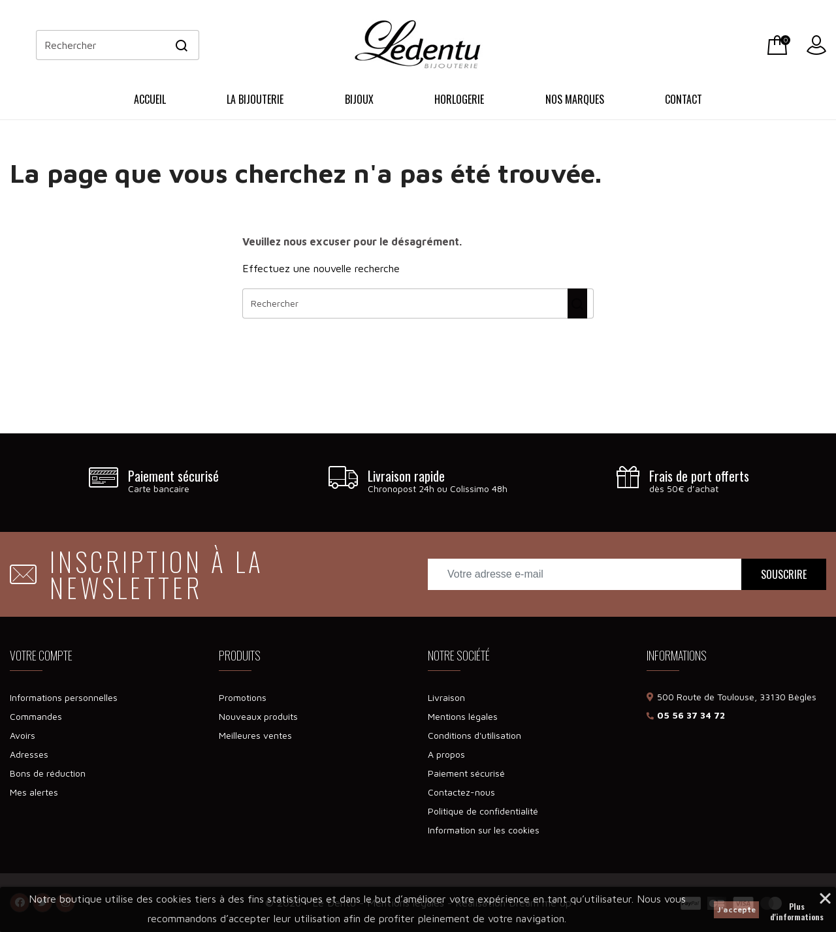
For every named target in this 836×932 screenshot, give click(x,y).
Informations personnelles (64, 697)
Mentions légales (463, 716)
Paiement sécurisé (466, 773)
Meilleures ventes (255, 735)
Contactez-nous (461, 792)
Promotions (242, 697)
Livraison (446, 697)
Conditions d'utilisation (474, 735)
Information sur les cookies (483, 829)
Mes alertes (34, 792)
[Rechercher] (117, 45)
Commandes (36, 716)
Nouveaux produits (258, 716)
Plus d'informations (797, 908)
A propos (446, 754)
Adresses (29, 754)
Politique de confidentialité (483, 810)
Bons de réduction (48, 773)
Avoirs (22, 735)
